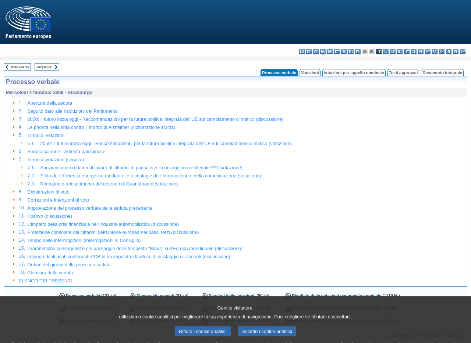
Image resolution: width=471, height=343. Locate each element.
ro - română (435, 51)
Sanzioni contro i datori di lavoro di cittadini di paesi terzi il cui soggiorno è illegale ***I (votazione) (141, 167)
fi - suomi (455, 51)
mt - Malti (407, 51)
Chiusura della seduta (50, 272)
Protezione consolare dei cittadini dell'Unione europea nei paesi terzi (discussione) (113, 232)
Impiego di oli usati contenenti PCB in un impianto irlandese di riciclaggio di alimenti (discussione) (128, 256)
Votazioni (310, 73)
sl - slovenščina (448, 51)
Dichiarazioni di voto (48, 192)
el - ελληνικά (344, 51)
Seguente (44, 67)
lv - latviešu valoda (386, 51)
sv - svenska (462, 51)
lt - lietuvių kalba (393, 51)
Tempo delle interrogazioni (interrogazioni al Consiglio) (84, 240)
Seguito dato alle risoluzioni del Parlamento (72, 111)
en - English (351, 51)
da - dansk (323, 51)
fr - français (358, 51)
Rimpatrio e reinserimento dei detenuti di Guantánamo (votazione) (109, 184)
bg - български (302, 51)
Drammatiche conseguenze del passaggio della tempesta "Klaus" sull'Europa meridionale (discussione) (134, 248)
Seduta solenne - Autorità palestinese (66, 151)
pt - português (428, 51)
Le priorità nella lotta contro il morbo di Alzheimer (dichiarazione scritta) (101, 127)
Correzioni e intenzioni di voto (58, 200)
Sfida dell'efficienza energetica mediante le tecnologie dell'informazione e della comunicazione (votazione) (150, 175)
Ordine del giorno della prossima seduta (68, 264)
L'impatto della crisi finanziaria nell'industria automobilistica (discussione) (103, 224)
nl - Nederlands (414, 51)
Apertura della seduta (49, 103)
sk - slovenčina (442, 51)
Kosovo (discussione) (49, 216)
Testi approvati (403, 73)
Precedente (20, 67)
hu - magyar (400, 51)
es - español (309, 51)
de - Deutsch (330, 51)
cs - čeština (316, 51)
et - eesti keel (337, 51)
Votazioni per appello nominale (354, 73)
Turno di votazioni (45, 135)
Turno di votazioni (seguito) (55, 159)
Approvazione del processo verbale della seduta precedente (89, 208)
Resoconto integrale (442, 73)
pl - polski (421, 51)
